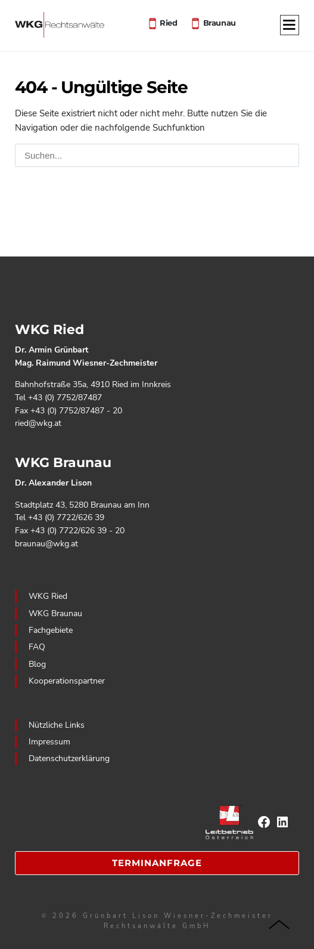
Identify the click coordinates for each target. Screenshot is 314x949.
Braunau (219, 22)
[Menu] (289, 25)
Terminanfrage (157, 862)
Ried (168, 22)
